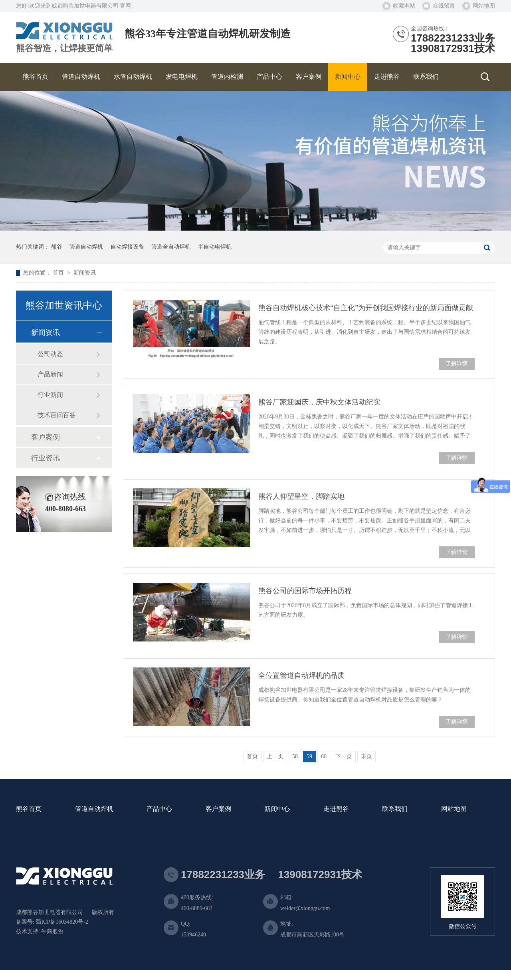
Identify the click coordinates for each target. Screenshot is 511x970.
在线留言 (444, 6)
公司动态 (50, 354)
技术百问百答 (57, 415)
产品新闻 (50, 374)
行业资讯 (45, 458)
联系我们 (395, 809)
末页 (366, 756)
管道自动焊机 (86, 247)
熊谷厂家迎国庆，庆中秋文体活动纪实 (319, 402)
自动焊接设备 (127, 247)
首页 (59, 273)
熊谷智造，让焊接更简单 (64, 48)
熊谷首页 (29, 809)
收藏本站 (404, 6)
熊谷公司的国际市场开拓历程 (305, 591)
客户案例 (45, 437)
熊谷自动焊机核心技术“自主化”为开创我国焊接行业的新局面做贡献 (365, 308)
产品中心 (159, 809)
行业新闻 (50, 394)
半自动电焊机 (215, 247)
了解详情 (457, 363)
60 (324, 756)
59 (309, 756)
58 (295, 756)
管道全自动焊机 (170, 247)
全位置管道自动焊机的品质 (301, 675)
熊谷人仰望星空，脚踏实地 (301, 496)
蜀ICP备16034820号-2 (62, 922)
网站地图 (484, 6)
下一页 (343, 756)
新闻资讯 (84, 273)
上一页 (275, 756)
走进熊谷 (336, 809)
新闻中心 (277, 809)
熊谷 (56, 247)
